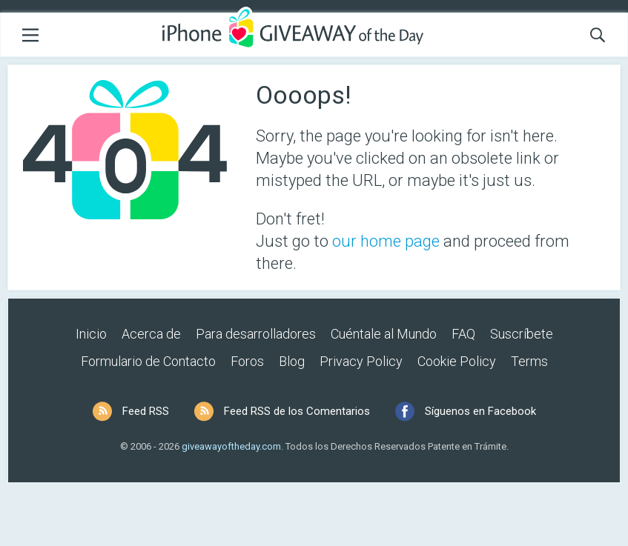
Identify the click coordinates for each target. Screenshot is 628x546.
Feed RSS (145, 411)
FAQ (463, 334)
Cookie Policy (456, 361)
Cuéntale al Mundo (384, 334)
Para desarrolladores (256, 334)
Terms (529, 361)
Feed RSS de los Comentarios (297, 411)
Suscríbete (521, 334)
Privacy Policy (361, 361)
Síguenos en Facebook (480, 411)
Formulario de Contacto (148, 361)
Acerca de (151, 334)
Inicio (91, 334)
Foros (247, 361)
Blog (292, 361)
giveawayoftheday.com (231, 446)
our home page (386, 241)
